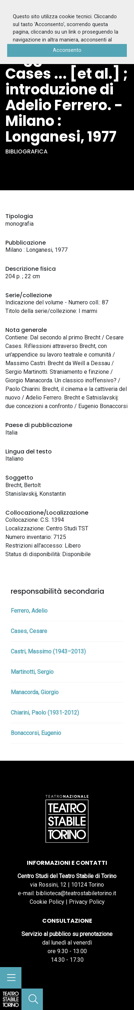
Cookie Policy (47, 901)
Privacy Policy (87, 901)
